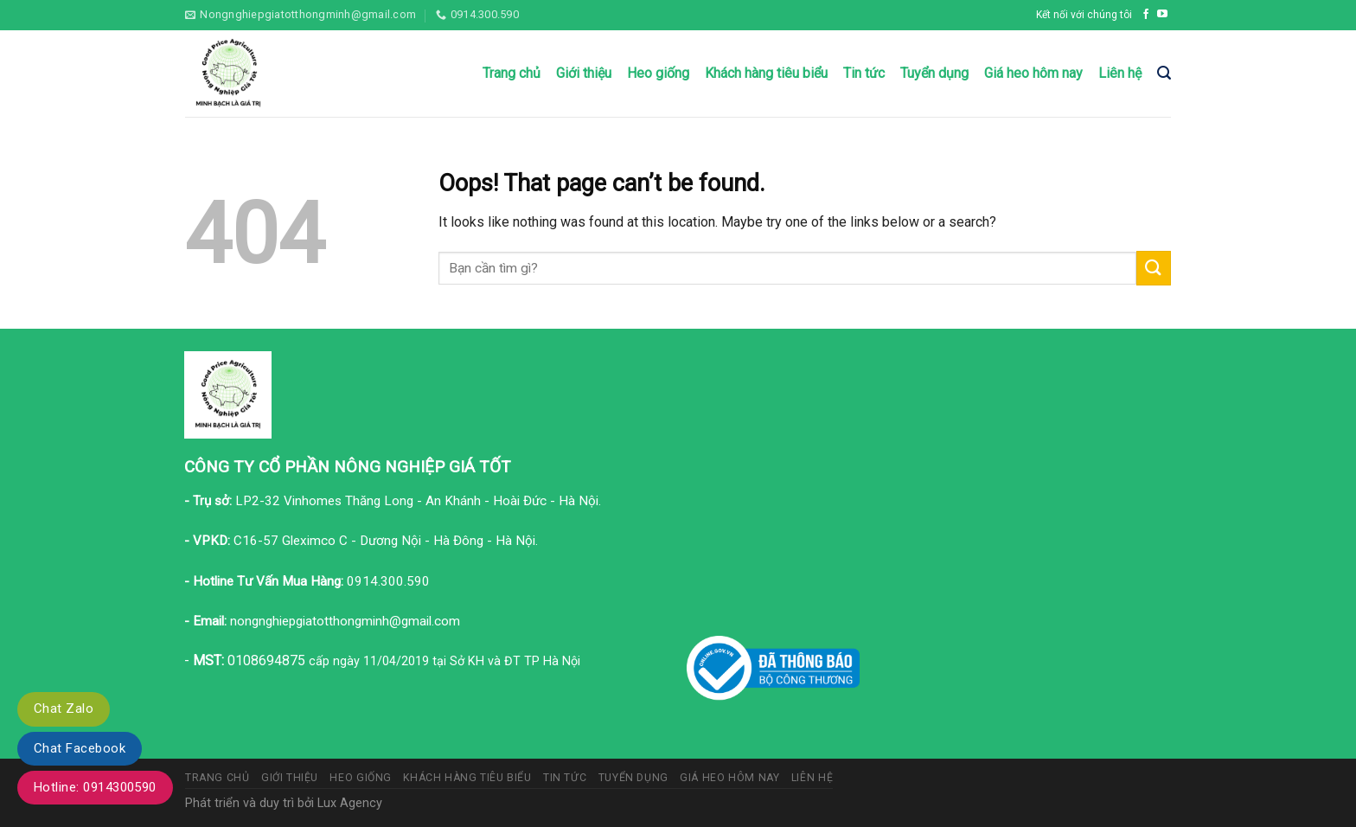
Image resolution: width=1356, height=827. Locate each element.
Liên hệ (1120, 73)
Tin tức (864, 73)
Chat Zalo (63, 708)
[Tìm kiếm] (1164, 73)
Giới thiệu (583, 73)
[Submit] (1153, 268)
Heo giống (658, 73)
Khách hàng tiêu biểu (766, 73)
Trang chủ (511, 73)
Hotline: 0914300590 (95, 787)
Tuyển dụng (934, 73)
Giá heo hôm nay (1033, 73)
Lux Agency (349, 803)
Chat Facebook (79, 748)
